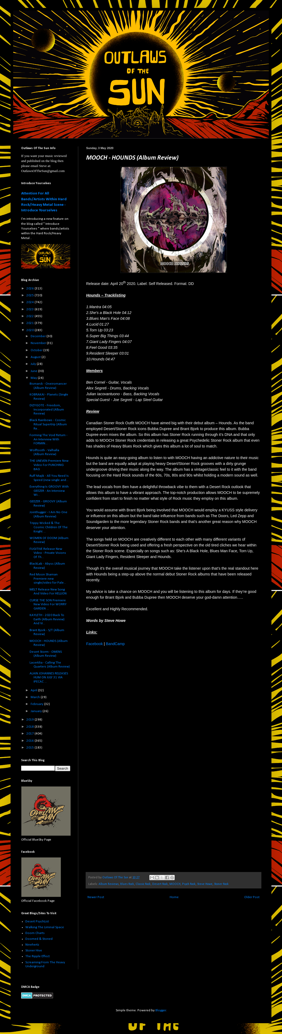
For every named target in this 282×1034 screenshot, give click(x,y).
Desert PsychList (37, 921)
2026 (30, 288)
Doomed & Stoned (39, 939)
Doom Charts (35, 933)
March (36, 697)
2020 (30, 330)
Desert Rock (160, 884)
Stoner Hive (33, 950)
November (39, 343)
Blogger (160, 1010)
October (37, 350)
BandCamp (115, 644)
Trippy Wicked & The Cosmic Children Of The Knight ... (49, 527)
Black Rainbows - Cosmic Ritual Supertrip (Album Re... (48, 424)
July (34, 364)
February (37, 704)
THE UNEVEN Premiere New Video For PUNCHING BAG (49, 465)
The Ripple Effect (37, 956)
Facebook (94, 644)
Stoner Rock (221, 884)
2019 (30, 719)
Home (174, 897)
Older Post (252, 897)
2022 (30, 316)
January (37, 711)
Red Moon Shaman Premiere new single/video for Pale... (48, 578)
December (39, 336)
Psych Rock (189, 884)
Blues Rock (127, 884)
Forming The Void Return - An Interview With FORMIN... (48, 439)
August (36, 357)
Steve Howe (204, 884)
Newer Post (95, 897)
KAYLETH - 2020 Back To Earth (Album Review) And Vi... (47, 619)
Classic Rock (143, 884)
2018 (30, 726)
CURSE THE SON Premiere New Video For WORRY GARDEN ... (48, 604)
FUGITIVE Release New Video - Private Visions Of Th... (48, 553)
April (34, 690)
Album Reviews (109, 884)
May (34, 378)
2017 (30, 733)
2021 (30, 323)
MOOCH (175, 884)
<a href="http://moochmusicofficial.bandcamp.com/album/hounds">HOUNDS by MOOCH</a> (132, 761)
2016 (30, 740)
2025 (30, 295)
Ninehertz (32, 944)
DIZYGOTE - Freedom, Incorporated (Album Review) (47, 409)
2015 (30, 747)
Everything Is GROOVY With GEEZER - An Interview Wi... (49, 491)
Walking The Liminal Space (44, 927)
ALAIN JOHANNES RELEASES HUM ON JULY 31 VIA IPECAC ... (49, 677)
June (34, 371)
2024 (30, 302)
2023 (30, 309)
